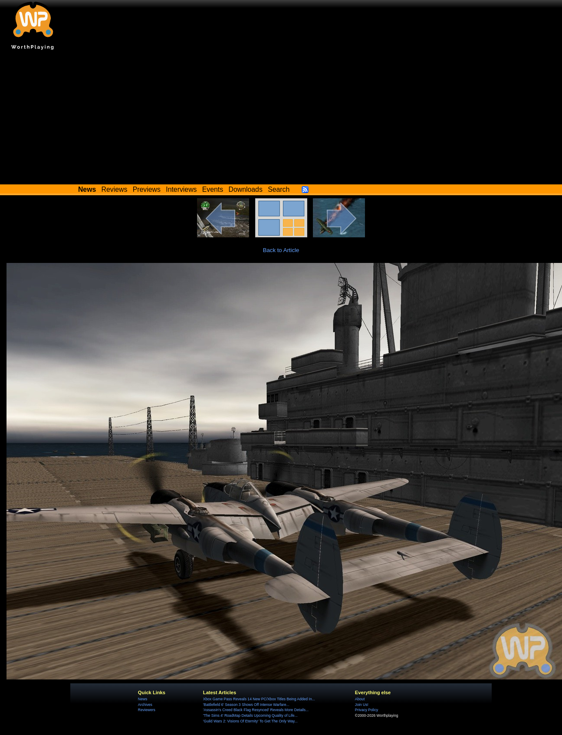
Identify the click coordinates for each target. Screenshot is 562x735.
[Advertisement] (281, 119)
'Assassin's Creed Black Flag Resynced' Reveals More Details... (256, 710)
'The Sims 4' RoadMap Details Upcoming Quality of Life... (250, 715)
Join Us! (361, 704)
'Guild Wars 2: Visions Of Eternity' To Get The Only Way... (250, 721)
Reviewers (146, 710)
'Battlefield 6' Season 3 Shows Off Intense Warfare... (246, 704)
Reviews (115, 189)
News (142, 699)
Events (212, 189)
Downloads (246, 189)
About (360, 699)
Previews (147, 189)
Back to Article (281, 250)
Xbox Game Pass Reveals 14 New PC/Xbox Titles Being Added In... (259, 699)
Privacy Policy (366, 710)
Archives (145, 704)
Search (278, 189)
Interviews (181, 189)
